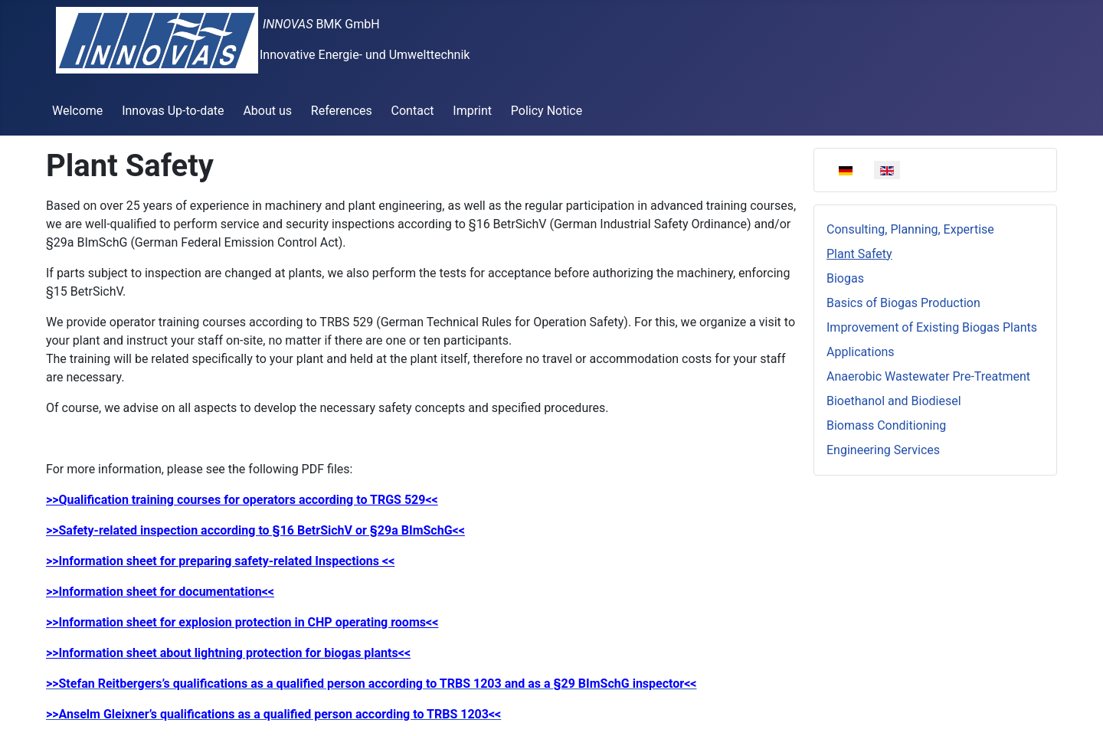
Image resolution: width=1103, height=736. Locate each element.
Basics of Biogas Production (903, 303)
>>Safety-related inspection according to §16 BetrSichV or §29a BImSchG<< (255, 530)
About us (267, 110)
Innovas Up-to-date (173, 110)
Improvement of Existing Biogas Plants (931, 327)
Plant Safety (859, 254)
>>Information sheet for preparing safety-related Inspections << (220, 561)
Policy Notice (546, 110)
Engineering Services (883, 450)
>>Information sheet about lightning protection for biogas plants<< (228, 653)
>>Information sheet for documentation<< (160, 591)
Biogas (845, 278)
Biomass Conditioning (886, 425)
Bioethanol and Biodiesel (893, 401)
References (341, 110)
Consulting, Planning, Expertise (910, 229)
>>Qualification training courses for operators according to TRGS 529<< (242, 499)
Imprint (472, 110)
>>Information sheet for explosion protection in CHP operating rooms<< (242, 622)
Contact (412, 110)
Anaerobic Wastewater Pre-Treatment (928, 376)
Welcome (77, 110)
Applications (860, 352)
